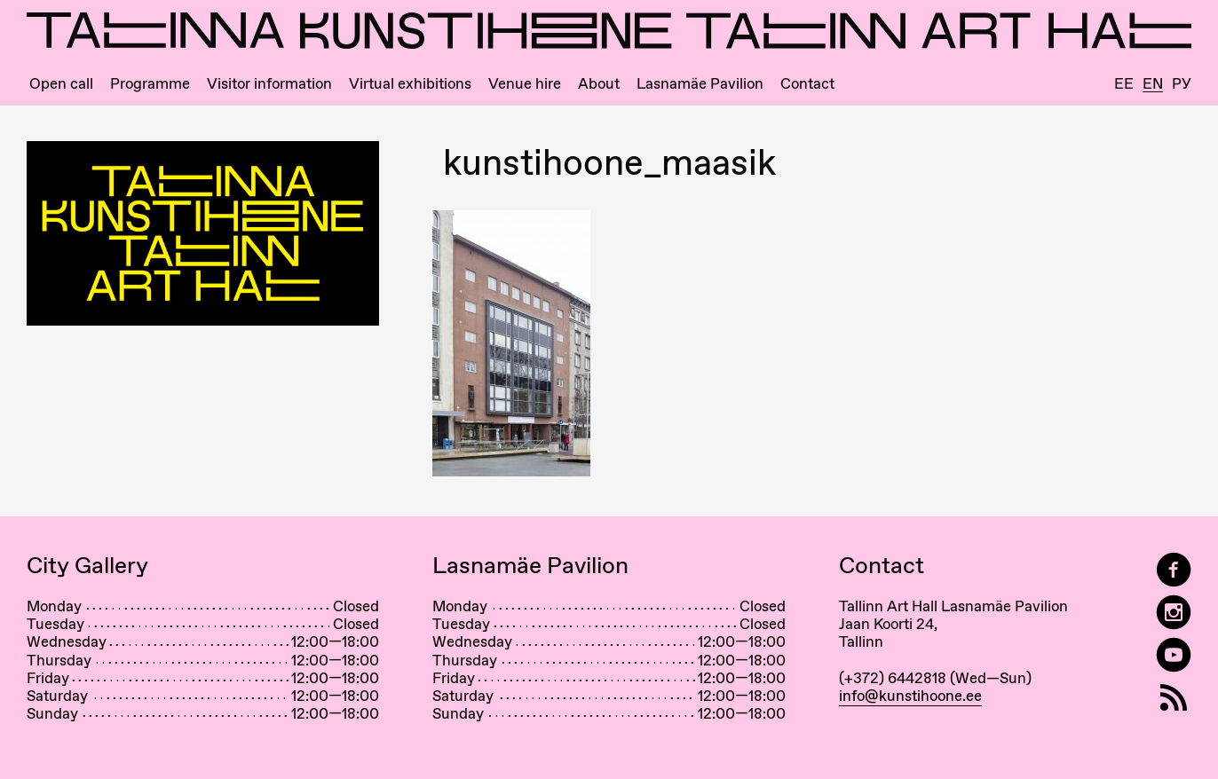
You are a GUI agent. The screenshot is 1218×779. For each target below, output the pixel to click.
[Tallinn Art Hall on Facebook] (1173, 570)
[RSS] (1173, 698)
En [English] (1153, 84)
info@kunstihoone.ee (910, 695)
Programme (150, 83)
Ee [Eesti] (1124, 83)
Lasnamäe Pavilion (700, 83)
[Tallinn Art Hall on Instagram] (1173, 612)
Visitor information (269, 83)
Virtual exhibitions (410, 83)
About (599, 83)
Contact (807, 83)
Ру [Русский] (1181, 83)
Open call (61, 83)
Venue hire (524, 83)
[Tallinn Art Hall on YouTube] (1173, 655)
